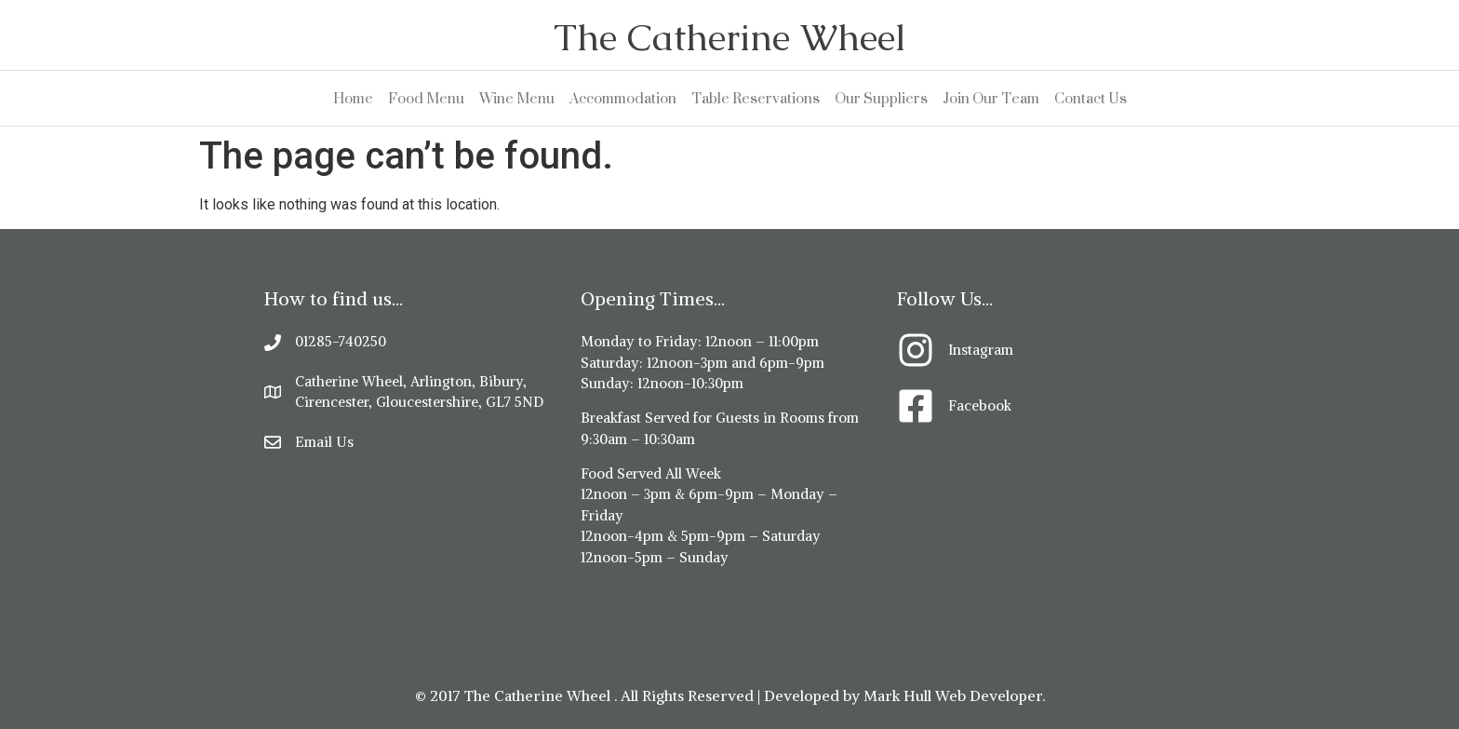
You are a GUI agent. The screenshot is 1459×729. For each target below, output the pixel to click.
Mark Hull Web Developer (952, 695)
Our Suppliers (881, 98)
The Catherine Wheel (729, 37)
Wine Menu (517, 98)
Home (353, 98)
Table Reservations (755, 98)
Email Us (324, 442)
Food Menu (426, 98)
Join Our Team (991, 98)
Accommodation (622, 98)
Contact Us (1090, 98)
